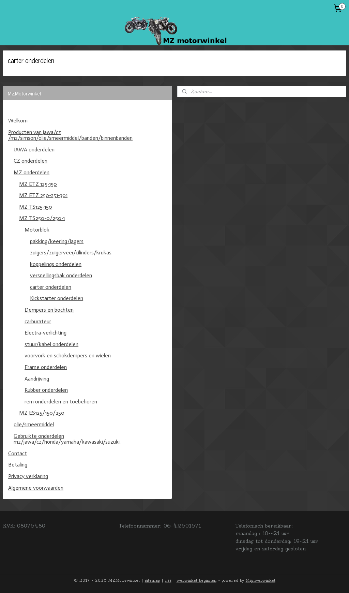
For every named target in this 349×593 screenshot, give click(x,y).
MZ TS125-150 (35, 207)
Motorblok (37, 229)
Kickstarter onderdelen (56, 298)
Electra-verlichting (45, 332)
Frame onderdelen (46, 367)
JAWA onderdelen (34, 149)
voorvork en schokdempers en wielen (68, 355)
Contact (17, 453)
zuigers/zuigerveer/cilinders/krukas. (71, 252)
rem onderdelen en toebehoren (61, 401)
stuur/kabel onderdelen (51, 344)
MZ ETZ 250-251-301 (43, 195)
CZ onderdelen (30, 161)
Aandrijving (37, 378)
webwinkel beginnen (196, 580)
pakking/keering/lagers (57, 241)
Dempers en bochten (49, 310)
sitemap (152, 580)
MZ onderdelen (31, 172)
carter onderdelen (50, 287)
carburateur (38, 321)
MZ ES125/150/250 (41, 413)
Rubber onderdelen (46, 390)
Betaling (17, 464)
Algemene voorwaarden (35, 488)
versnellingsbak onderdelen (61, 275)
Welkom (18, 120)
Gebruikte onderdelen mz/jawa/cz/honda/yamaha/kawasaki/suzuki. (67, 439)
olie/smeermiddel (34, 424)
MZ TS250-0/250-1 (42, 218)
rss (168, 580)
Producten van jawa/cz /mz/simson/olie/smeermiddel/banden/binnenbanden (70, 135)
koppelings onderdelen (55, 264)
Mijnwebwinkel (260, 580)
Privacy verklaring (28, 476)
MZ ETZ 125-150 (38, 184)
